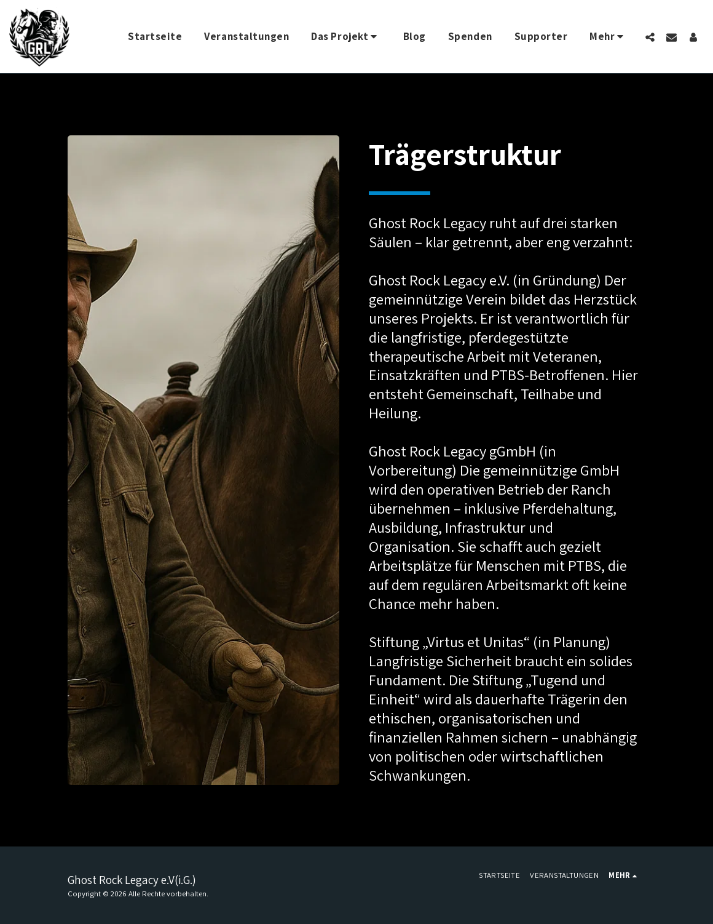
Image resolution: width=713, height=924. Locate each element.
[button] (345, 37)
